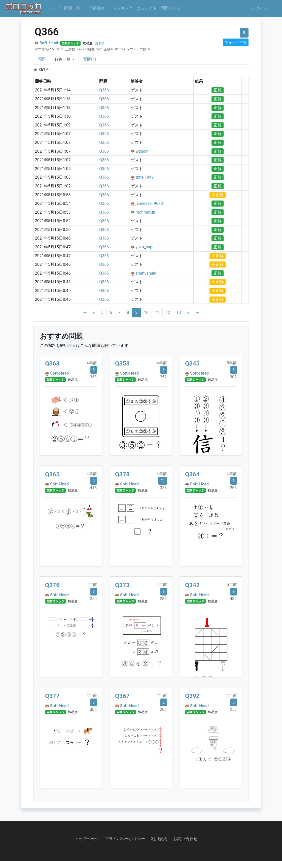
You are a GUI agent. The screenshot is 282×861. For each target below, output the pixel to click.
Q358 (122, 363)
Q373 (122, 585)
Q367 (122, 696)
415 (93, 487)
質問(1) (89, 59)
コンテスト (147, 8)
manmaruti (145, 212)
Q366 (104, 90)
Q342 (192, 585)
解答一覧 (63, 59)
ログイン (260, 8)
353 (93, 377)
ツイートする (235, 42)
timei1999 (144, 177)
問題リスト (171, 8)
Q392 (192, 696)
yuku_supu (144, 247)
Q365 (52, 474)
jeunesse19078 (149, 203)
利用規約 (159, 838)
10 (146, 312)
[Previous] (94, 312)
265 (233, 487)
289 (163, 598)
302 (233, 377)
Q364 (192, 474)
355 (163, 487)
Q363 (52, 363)
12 (168, 312)
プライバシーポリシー (125, 838)
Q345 (192, 363)
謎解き (100, 43)
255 (233, 709)
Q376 (52, 585)
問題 (42, 59)
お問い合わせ (185, 838)
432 (233, 598)
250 (93, 598)
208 (163, 709)
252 (163, 377)
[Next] (188, 312)
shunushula (145, 273)
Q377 (52, 696)
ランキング (123, 8)
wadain (141, 151)
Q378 (122, 474)
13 (178, 312)
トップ (54, 8)
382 (93, 709)
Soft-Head (49, 43)
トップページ (87, 838)
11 (157, 312)
